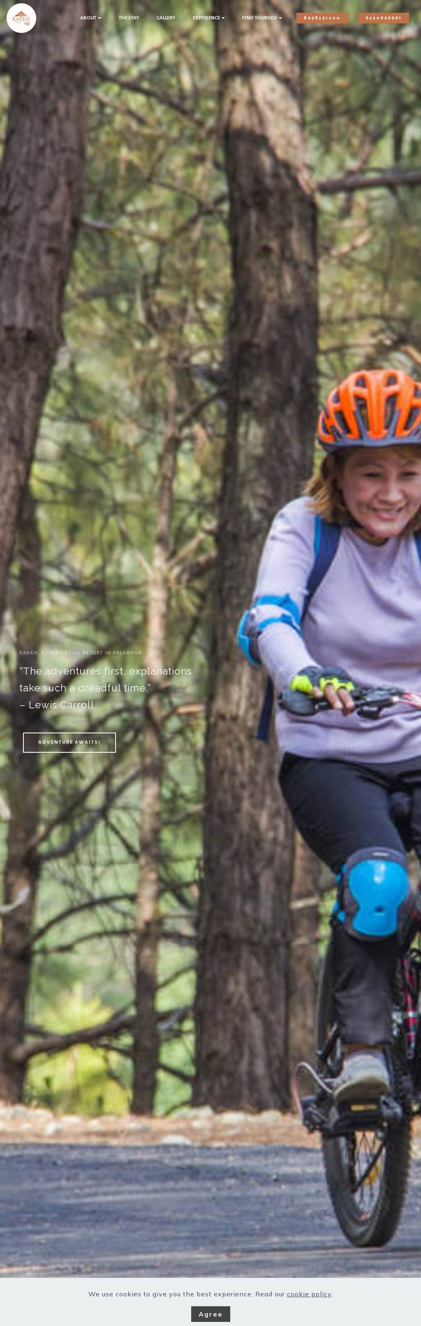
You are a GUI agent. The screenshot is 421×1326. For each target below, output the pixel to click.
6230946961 (383, 18)
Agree (211, 1314)
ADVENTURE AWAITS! (69, 742)
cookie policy (309, 1294)
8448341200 (322, 18)
